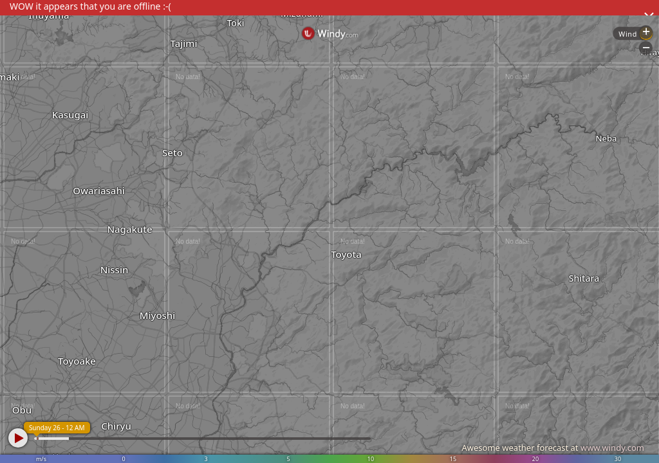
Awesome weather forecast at (552, 447)
